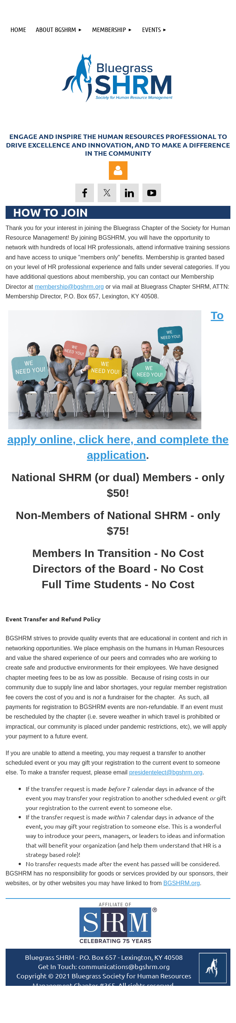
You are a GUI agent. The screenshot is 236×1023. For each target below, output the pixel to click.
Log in (118, 170)
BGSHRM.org (181, 883)
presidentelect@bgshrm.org (165, 772)
